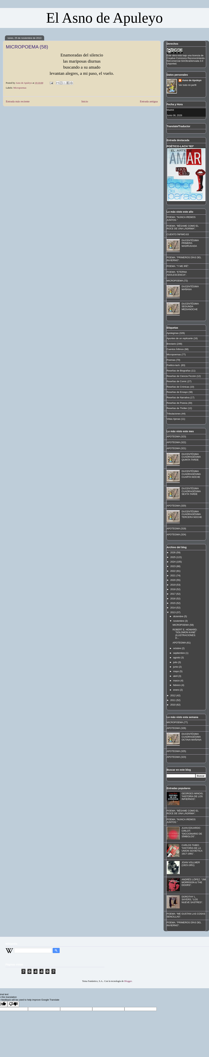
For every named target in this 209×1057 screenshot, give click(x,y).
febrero (177, 685)
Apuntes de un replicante (180, 338)
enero (176, 689)
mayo (176, 671)
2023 (173, 566)
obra (174, 55)
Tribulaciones (174, 413)
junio (176, 666)
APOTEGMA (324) (176, 534)
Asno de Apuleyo (192, 80)
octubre (177, 648)
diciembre (178, 616)
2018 (173, 589)
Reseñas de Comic (177, 381)
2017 (173, 593)
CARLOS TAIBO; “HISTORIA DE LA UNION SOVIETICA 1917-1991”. (192, 849)
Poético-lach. (173, 365)
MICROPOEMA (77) (177, 722)
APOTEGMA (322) (176, 442)
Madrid (170, 110)
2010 (173, 704)
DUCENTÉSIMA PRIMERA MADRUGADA (190, 243)
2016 (173, 598)
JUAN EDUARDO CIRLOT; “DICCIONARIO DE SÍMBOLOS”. (192, 832)
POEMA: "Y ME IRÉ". (178, 266)
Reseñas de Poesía (177, 403)
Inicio (84, 101)
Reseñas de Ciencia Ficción (181, 376)
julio (175, 662)
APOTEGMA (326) (176, 728)
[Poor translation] (13, 1004)
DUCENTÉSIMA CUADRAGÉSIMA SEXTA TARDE (191, 491)
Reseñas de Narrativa (178, 397)
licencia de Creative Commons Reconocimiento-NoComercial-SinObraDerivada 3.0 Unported (186, 59)
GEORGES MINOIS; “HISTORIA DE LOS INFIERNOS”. (192, 796)
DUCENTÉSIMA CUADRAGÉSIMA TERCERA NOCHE (192, 514)
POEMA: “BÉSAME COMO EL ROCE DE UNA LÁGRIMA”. (183, 227)
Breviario (171, 343)
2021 (173, 575)
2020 (173, 580)
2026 (173, 552)
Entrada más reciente (18, 101)
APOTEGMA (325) (176, 751)
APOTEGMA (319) (176, 528)
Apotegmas (173, 333)
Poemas (171, 360)
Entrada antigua (149, 101)
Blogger (128, 981)
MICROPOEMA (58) (183, 624)
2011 (173, 700)
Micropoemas (19, 87)
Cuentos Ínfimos (175, 349)
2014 (173, 607)
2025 (173, 557)
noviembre (179, 621)
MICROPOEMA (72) (177, 280)
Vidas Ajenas (173, 419)
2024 (173, 561)
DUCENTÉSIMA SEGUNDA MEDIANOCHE (190, 306)
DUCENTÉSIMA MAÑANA (190, 288)
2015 (173, 603)
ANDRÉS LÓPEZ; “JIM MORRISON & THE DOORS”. (194, 882)
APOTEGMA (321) (176, 448)
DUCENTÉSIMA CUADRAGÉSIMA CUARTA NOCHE (191, 474)
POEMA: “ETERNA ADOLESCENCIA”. (177, 273)
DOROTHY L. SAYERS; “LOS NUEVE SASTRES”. (192, 899)
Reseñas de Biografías (179, 370)
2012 (173, 695)
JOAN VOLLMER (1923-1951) (191, 864)
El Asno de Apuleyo (104, 18)
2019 (173, 584)
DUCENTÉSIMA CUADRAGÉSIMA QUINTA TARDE (191, 457)
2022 (173, 571)
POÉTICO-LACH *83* (180, 146)
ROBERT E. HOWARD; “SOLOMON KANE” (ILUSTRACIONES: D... (184, 633)
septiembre (179, 653)
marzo (176, 680)
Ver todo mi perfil (187, 85)
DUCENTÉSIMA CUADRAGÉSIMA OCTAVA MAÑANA (191, 737)
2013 (173, 612)
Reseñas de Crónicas (178, 386)
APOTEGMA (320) (176, 505)
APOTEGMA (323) (176, 436)
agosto (177, 657)
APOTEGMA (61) (181, 642)
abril (175, 676)
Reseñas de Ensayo (177, 392)
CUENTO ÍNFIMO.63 (178, 234)
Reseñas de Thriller (177, 408)
